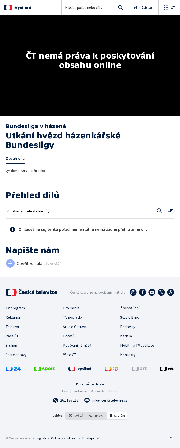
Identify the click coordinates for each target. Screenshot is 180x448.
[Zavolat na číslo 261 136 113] (66, 400)
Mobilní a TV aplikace (137, 345)
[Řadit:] (170, 210)
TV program (15, 308)
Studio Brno (129, 317)
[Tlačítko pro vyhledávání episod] (159, 211)
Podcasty (127, 326)
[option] (76, 415)
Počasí (68, 336)
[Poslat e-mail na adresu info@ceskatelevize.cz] (106, 400)
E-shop (11, 345)
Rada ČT (12, 336)
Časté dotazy (16, 354)
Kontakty (127, 354)
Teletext (12, 326)
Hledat (119, 9)
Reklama (13, 317)
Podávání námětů (77, 345)
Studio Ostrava (75, 326)
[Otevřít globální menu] (169, 7)
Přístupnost (90, 438)
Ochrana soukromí (64, 438)
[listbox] (96, 416)
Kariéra (126, 336)
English (41, 438)
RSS (171, 438)
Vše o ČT (69, 354)
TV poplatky (72, 317)
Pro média (71, 308)
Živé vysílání (129, 308)
